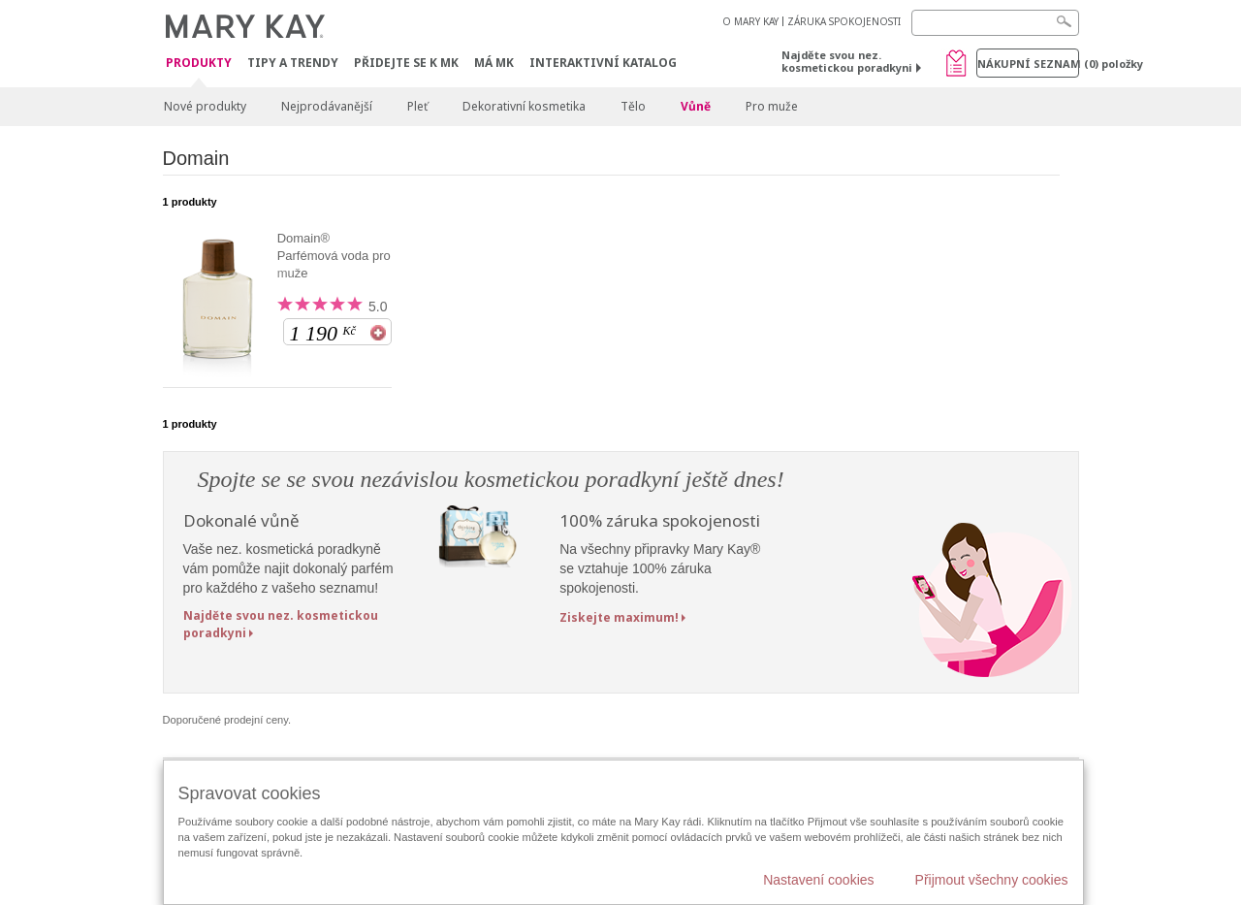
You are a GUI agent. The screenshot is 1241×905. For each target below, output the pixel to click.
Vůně (696, 106)
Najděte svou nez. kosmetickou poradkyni (846, 61)
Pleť (417, 106)
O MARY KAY (750, 21)
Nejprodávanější (326, 106)
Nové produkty (205, 106)
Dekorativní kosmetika (524, 106)
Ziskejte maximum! (619, 617)
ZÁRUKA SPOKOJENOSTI (844, 21)
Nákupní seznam (1028, 63)
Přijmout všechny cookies (991, 880)
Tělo (633, 106)
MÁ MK (494, 62)
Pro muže (772, 106)
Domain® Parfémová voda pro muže (334, 255)
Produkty (199, 63)
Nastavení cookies (818, 880)
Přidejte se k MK (406, 62)
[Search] (995, 23)
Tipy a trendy (292, 62)
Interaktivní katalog (603, 62)
